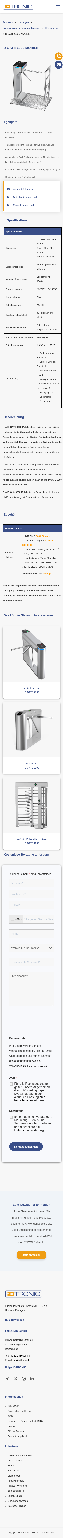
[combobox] (16, 919)
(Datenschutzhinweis (34, 1066)
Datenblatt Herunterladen (23, 197)
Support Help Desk (18, 1436)
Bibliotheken (14, 1475)
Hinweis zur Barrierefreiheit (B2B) (25, 1421)
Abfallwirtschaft (16, 1480)
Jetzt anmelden (31, 1254)
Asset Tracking (15, 1460)
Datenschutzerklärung (29, 1130)
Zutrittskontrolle (16, 1490)
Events (11, 1465)
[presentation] (34, 1025)
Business (8, 22)
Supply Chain (15, 1495)
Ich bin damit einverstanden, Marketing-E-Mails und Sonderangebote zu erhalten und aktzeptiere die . (33, 1123)
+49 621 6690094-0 (19, 1355)
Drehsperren (52, 28)
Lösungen (23, 22)
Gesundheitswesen (18, 1501)
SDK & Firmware (16, 1431)
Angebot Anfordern (20, 189)
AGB (10, 1416)
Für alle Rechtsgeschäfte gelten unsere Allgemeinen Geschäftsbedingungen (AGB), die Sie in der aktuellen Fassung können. (32, 1092)
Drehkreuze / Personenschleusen (21, 28)
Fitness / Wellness (17, 1485)
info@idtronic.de (21, 1360)
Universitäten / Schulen (20, 1455)
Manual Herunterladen (21, 205)
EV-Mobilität (14, 1470)
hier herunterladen (29, 1098)
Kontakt (12, 1426)
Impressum (13, 1406)
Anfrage (47, 573)
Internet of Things (17, 1506)
